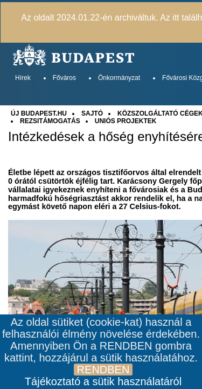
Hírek (23, 78)
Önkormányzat (119, 78)
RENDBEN (103, 369)
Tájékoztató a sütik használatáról (103, 381)
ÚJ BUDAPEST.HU (39, 113)
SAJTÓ (92, 113)
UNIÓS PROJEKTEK (126, 121)
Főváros (64, 78)
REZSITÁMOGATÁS (50, 121)
